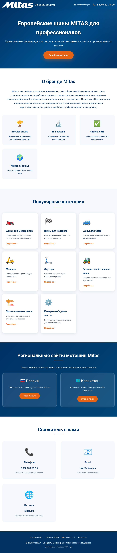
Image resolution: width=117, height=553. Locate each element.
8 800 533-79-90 (106, 4)
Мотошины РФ (52, 537)
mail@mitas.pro (83, 5)
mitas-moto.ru (30, 396)
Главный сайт (36, 537)
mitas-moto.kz (87, 399)
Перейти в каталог (58, 55)
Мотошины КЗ (68, 537)
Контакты (82, 537)
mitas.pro (29, 511)
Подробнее (11, 243)
